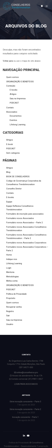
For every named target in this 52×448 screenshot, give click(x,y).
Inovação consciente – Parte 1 (25, 417)
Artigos (13, 94)
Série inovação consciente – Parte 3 (25, 401)
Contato (10, 107)
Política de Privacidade (16, 294)
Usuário (9, 324)
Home (9, 255)
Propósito (10, 298)
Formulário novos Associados (20, 218)
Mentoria (10, 272)
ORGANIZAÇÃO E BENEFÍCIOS (20, 81)
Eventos (13, 120)
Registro (10, 311)
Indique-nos (11, 259)
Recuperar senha (14, 307)
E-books (13, 90)
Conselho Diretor (14, 188)
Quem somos (12, 77)
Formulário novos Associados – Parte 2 (24, 222)
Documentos (15, 116)
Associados (11, 112)
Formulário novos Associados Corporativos (26, 242)
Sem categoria (13, 153)
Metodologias (12, 276)
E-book (9, 144)
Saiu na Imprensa (18, 98)
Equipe (9, 202)
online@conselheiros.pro (26, 372)
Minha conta (11, 281)
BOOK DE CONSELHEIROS (18, 176)
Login (8, 268)
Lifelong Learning (17, 124)
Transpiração (42, 446)
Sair (8, 315)
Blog (8, 172)
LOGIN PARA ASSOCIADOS (26, 384)
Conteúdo (10, 86)
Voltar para (8, 61)
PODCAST (14, 103)
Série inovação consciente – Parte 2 (25, 409)
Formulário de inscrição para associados (25, 214)
